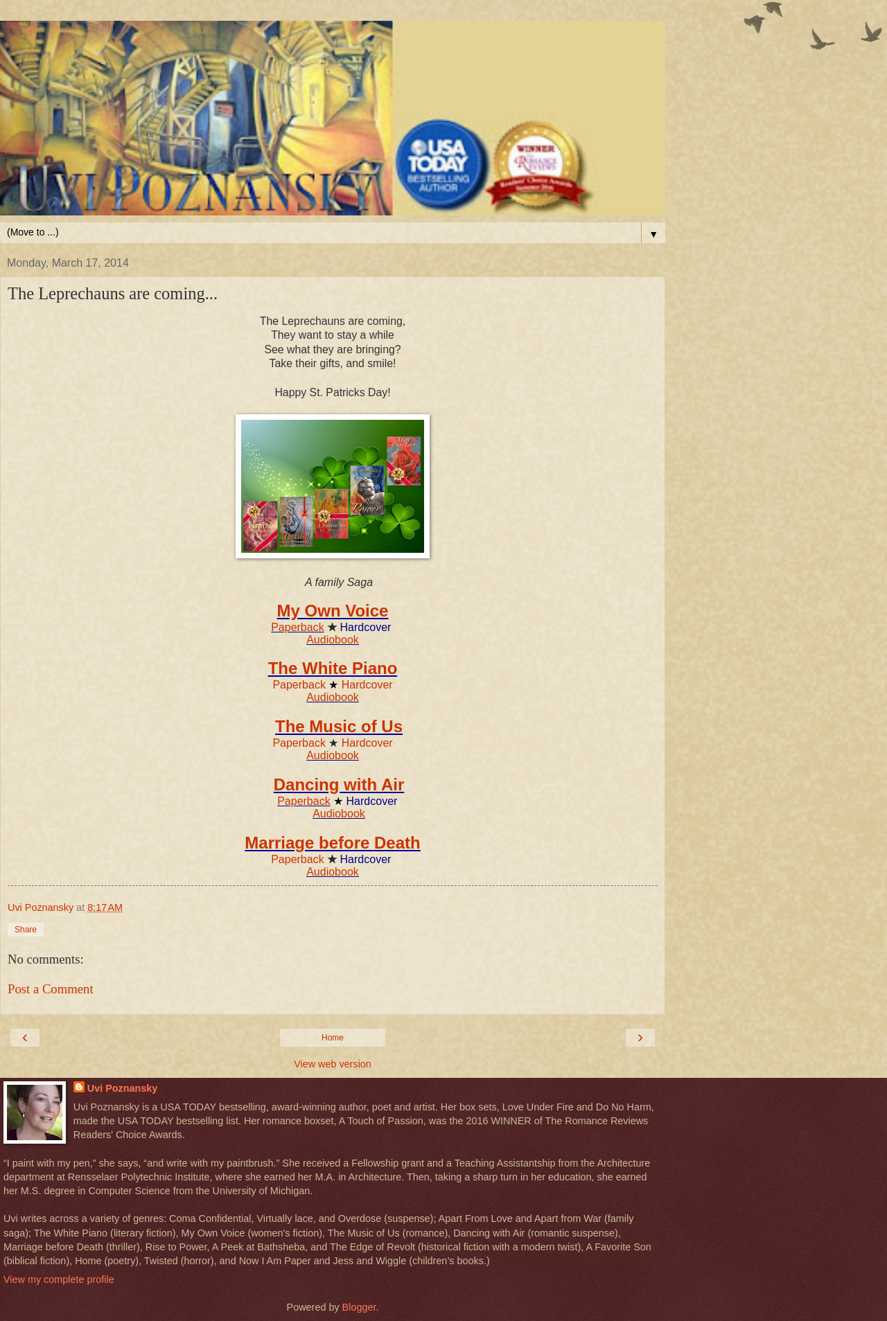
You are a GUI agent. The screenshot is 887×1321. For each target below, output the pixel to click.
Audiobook (332, 640)
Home (333, 1038)
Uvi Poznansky (122, 1088)
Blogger (359, 1307)
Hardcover (367, 685)
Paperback (297, 627)
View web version (332, 1064)
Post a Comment (51, 989)
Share (26, 929)
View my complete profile (58, 1279)
